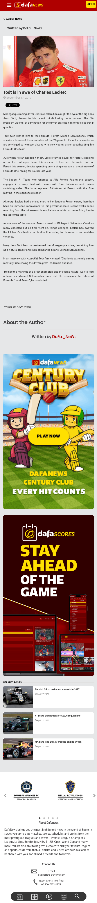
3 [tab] (48, 818)
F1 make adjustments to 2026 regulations (58, 715)
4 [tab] (53, 818)
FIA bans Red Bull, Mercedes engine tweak (58, 741)
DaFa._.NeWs (64, 336)
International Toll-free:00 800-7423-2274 (48, 883)
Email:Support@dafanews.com (48, 873)
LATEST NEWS (12, 19)
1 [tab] (40, 818)
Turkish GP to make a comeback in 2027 (57, 689)
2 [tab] (44, 818)
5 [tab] (57, 818)
